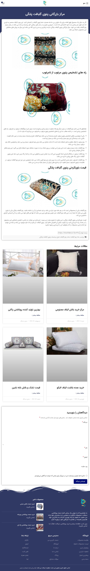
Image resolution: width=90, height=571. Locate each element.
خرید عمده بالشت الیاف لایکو (70, 387)
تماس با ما (55, 552)
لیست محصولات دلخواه (81, 544)
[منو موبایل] (85, 3)
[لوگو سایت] (45, 3)
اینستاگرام (25, 548)
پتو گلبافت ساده (72, 237)
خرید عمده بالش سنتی (27, 504)
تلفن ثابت (25, 552)
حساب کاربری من (53, 540)
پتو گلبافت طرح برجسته (59, 237)
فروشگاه (56, 544)
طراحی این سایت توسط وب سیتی (28, 568)
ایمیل (85, 457)
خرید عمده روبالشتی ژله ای (26, 525)
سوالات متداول (53, 559)
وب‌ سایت (84, 466)
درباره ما (55, 548)
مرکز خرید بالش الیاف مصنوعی (69, 309)
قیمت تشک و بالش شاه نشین (26, 387)
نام (85, 448)
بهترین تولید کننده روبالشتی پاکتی (24, 309)
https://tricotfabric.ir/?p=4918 (68, 233)
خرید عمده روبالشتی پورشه (26, 515)
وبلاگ (56, 555)
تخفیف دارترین (83, 552)
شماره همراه (24, 555)
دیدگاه (84, 422)
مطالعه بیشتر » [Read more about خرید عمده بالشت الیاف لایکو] (80, 393)
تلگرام (26, 540)
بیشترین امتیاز (84, 555)
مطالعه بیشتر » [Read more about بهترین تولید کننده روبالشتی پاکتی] (36, 315)
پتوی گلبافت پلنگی (45, 237)
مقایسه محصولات (83, 540)
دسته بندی (85, 559)
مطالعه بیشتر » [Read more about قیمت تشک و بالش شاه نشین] (36, 393)
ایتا (27, 559)
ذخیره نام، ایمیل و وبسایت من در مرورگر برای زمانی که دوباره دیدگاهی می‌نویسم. (59, 476)
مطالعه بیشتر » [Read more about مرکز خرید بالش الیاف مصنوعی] (80, 315)
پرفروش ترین (84, 548)
